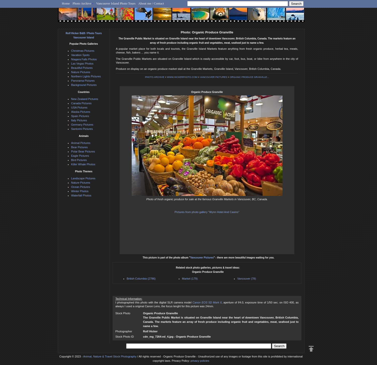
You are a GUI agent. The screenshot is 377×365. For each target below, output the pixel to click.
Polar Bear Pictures (83, 151)
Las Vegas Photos (82, 63)
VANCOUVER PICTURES (213, 77)
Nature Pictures (80, 72)
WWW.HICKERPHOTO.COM (182, 77)
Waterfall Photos (81, 195)
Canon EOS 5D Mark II (207, 302)
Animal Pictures (80, 142)
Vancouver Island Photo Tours (116, 3)
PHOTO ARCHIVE (154, 77)
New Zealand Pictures (84, 98)
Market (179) (190, 278)
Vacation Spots (80, 55)
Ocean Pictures (80, 186)
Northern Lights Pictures (86, 76)
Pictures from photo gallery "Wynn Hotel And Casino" (207, 212)
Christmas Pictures (82, 50)
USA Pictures (79, 107)
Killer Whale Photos (83, 164)
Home (66, 3)
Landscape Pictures (83, 178)
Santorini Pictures (82, 128)
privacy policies (200, 360)
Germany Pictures (82, 124)
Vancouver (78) (246, 278)
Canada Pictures (81, 103)
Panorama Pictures (83, 80)
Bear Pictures (79, 147)
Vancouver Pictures (202, 257)
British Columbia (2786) (141, 278)
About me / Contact (151, 3)
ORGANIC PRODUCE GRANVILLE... (249, 77)
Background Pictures (84, 84)
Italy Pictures (79, 120)
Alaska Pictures (80, 111)
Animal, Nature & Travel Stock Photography (109, 356)
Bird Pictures (79, 160)
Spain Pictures (80, 116)
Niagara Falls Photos (84, 59)
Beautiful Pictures (82, 67)
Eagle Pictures (80, 155)
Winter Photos (79, 191)
